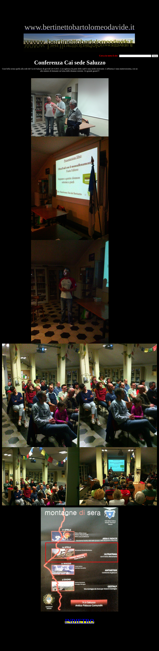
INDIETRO (79, 621)
